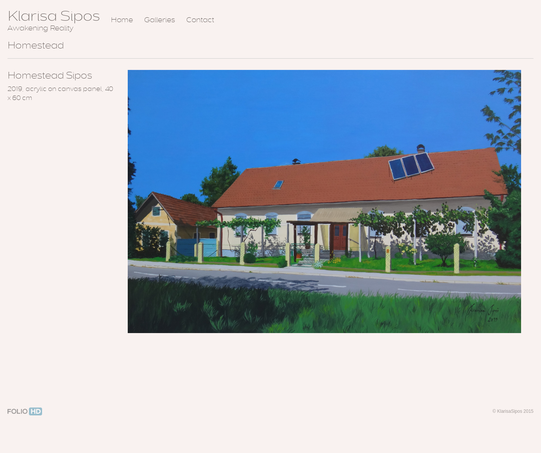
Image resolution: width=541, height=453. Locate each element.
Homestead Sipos (50, 75)
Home (122, 20)
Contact (200, 20)
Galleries (159, 20)
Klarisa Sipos (54, 16)
